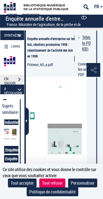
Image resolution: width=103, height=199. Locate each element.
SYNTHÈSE (13, 35)
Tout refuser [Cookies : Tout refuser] (52, 183)
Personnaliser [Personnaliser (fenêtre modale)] (82, 183)
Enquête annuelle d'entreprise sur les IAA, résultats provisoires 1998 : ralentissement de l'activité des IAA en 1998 (51, 47)
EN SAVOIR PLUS (14, 80)
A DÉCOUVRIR (13, 89)
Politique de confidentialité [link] (52, 192)
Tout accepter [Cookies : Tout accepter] (22, 183)
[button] (93, 70)
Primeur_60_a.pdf (40, 64)
